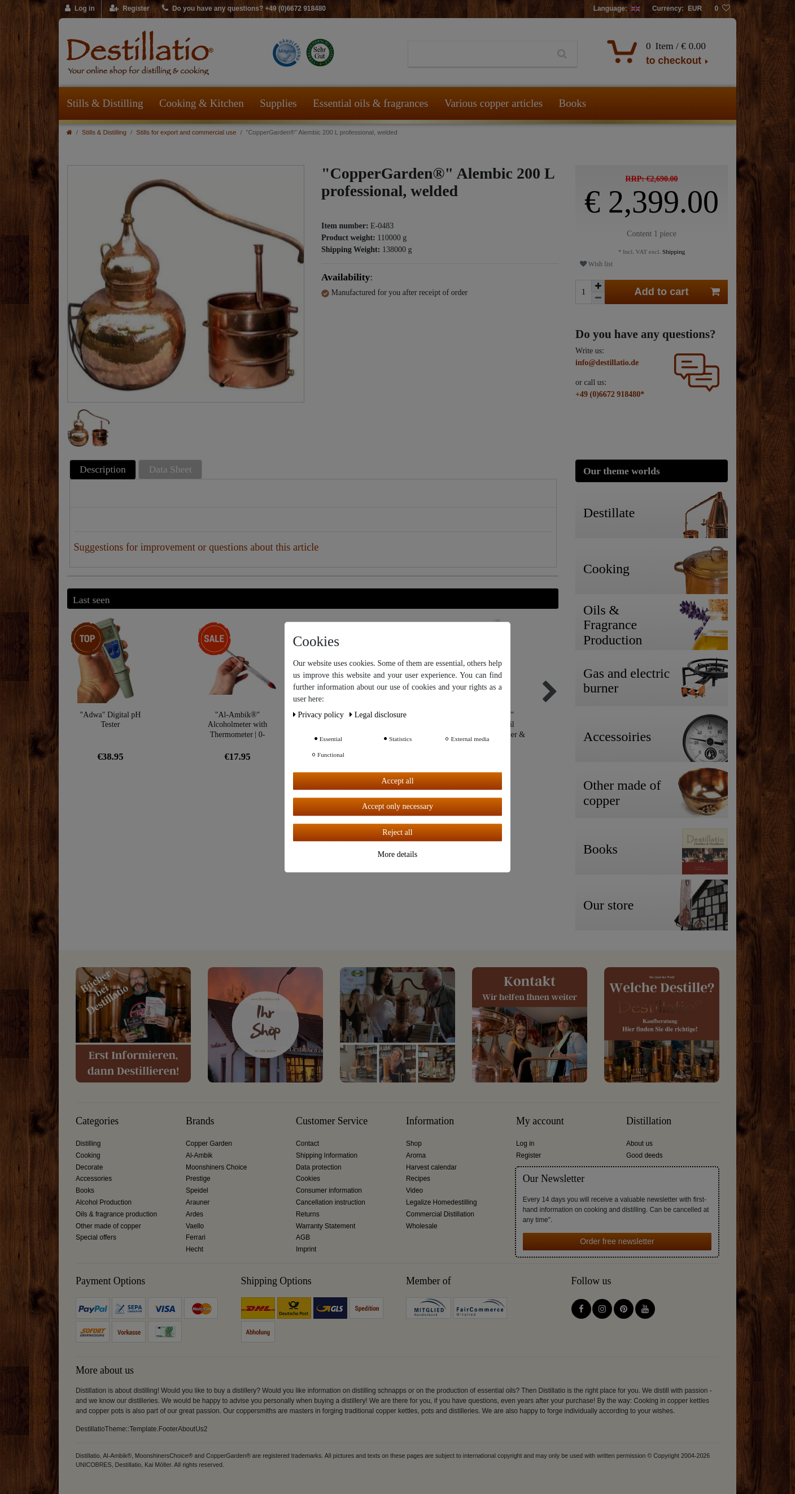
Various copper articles (493, 103)
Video (414, 1190)
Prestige (198, 1179)
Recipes (418, 1179)
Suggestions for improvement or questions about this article (196, 547)
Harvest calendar (431, 1167)
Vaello (195, 1226)
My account (540, 1121)
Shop (414, 1143)
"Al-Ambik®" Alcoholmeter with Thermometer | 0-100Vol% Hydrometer (237, 724)
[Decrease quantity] (598, 298)
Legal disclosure (378, 715)
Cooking (88, 1155)
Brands (200, 1121)
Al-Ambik (199, 1155)
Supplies (278, 103)
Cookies (308, 1179)
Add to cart (677, 291)
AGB (303, 1237)
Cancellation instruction (330, 1202)
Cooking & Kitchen (201, 103)
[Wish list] (722, 9)
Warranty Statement (325, 1226)
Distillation (648, 1121)
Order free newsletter (617, 1241)
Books (573, 103)
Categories (97, 1121)
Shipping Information (326, 1155)
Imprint (306, 1249)
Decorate (89, 1167)
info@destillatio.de (607, 362)
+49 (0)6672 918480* (609, 394)
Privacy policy (319, 715)
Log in (525, 1143)
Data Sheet (170, 469)
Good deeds (644, 1155)
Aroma (416, 1155)
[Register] (129, 9)
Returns (308, 1214)
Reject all (397, 832)
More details (397, 854)
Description (103, 469)
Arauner (197, 1202)
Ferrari (196, 1237)
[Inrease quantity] (598, 286)
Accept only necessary (397, 806)
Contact (307, 1143)
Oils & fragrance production (116, 1214)
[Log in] (80, 9)
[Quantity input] (583, 292)
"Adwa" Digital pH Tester (110, 720)
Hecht (194, 1249)
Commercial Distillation (440, 1214)
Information (430, 1121)
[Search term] (478, 54)
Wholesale (422, 1226)
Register (528, 1155)
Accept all (397, 781)
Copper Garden (209, 1143)
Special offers (96, 1237)
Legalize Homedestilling (441, 1202)
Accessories (94, 1179)
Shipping (673, 251)
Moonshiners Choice (216, 1167)
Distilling (88, 1143)
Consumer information (329, 1190)
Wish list (596, 264)
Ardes (194, 1214)
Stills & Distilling (105, 103)
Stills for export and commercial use (186, 132)
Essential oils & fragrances (370, 103)
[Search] (562, 54)
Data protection (319, 1167)
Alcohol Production (104, 1202)
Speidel (197, 1190)
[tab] (104, 469)
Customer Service (332, 1121)
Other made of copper (108, 1226)
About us (639, 1143)
